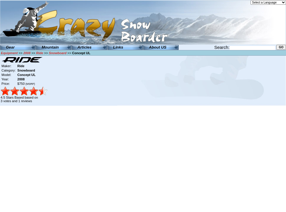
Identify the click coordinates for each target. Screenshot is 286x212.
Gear (10, 47)
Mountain (50, 47)
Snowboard (57, 53)
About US (157, 47)
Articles (84, 47)
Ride (39, 53)
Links (118, 47)
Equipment (9, 53)
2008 (26, 53)
